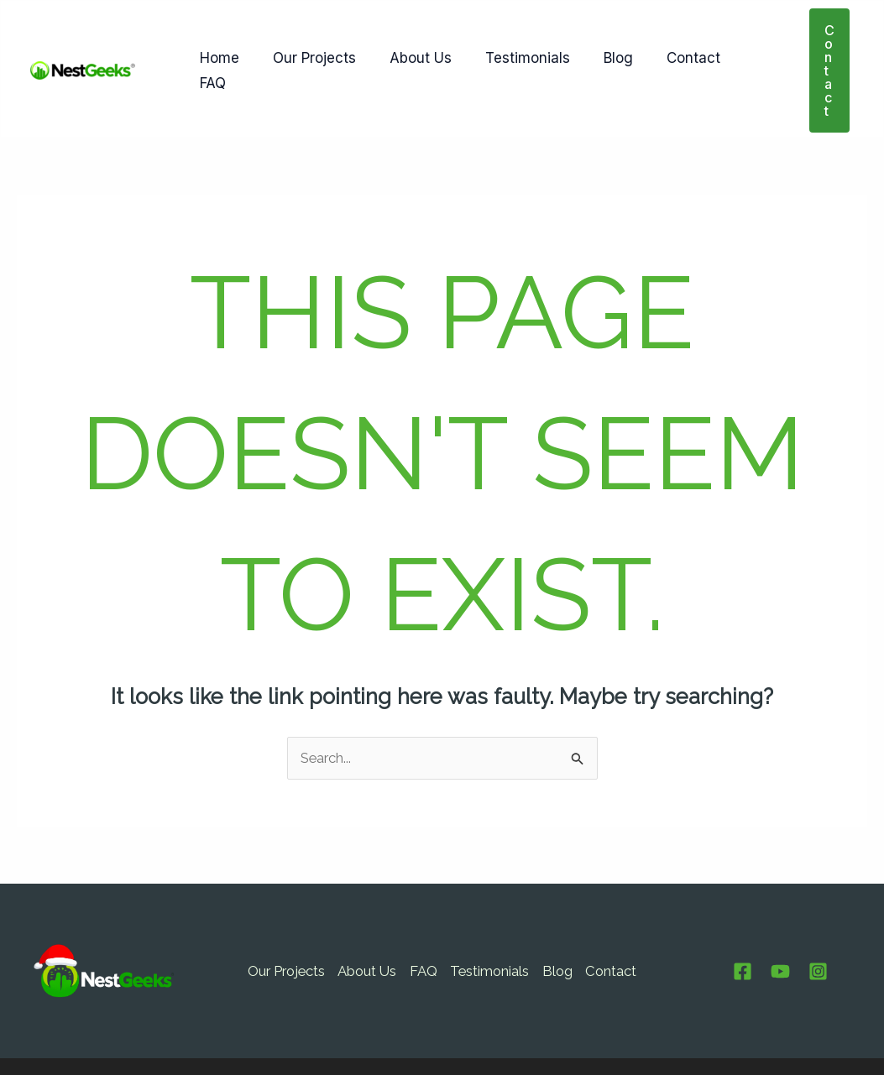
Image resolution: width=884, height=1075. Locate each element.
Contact (666, 43)
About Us (408, 43)
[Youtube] (780, 918)
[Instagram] (818, 918)
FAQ (734, 43)
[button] (824, 43)
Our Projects (306, 43)
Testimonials (510, 43)
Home (217, 43)
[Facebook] (742, 918)
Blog (595, 43)
